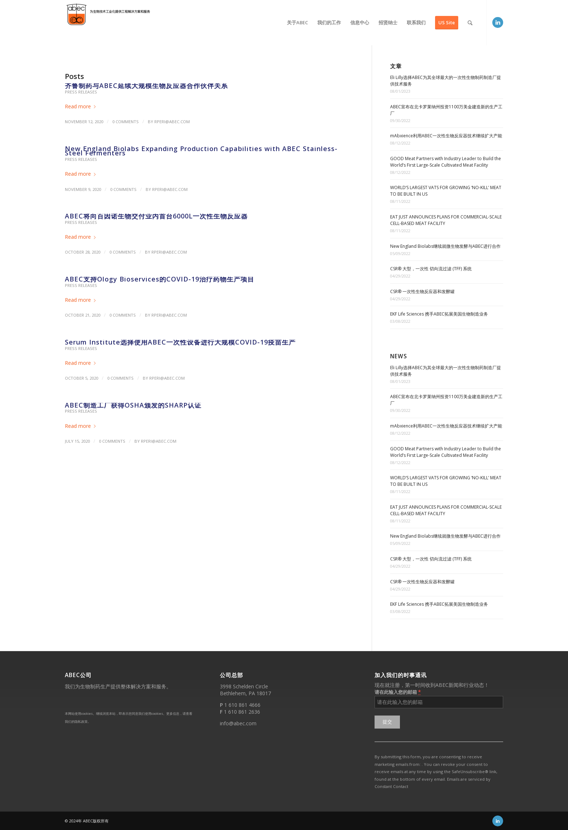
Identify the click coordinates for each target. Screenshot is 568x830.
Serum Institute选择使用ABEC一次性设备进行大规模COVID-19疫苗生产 (180, 342)
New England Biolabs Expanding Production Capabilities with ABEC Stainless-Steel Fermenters (201, 151)
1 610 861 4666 (242, 704)
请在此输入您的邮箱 (398, 691)
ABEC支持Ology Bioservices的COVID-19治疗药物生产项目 (159, 279)
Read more (82, 106)
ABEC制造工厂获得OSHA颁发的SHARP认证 (133, 405)
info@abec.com (238, 723)
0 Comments (125, 121)
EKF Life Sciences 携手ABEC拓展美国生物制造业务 (439, 314)
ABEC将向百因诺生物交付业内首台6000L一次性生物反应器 (156, 216)
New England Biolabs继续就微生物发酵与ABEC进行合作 (445, 246)
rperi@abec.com (172, 121)
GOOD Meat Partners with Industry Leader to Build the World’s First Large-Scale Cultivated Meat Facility (445, 161)
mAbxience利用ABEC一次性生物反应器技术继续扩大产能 (446, 136)
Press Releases (81, 92)
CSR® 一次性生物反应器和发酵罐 (422, 291)
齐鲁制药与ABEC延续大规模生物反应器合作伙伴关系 (146, 85)
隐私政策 (81, 721)
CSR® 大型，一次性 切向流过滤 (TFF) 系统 (431, 269)
